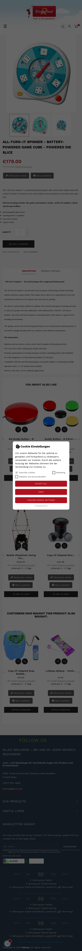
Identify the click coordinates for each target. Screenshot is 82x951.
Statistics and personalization (30, 476)
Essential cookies (25, 472)
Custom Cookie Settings (41, 500)
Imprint (44, 506)
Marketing (58, 472)
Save (41, 492)
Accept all (41, 484)
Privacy (37, 506)
